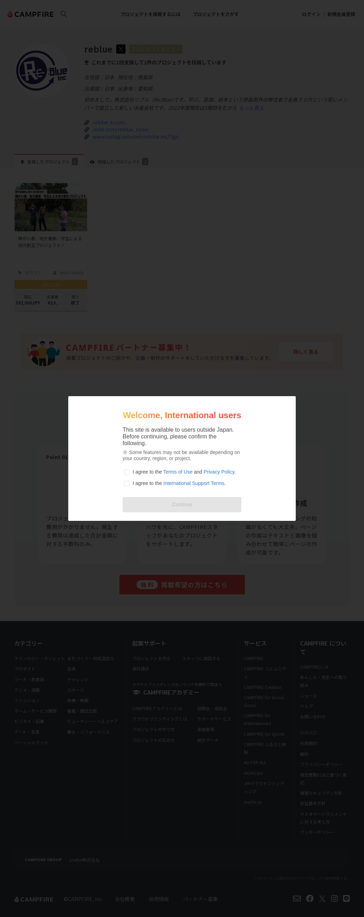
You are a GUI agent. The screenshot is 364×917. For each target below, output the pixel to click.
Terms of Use (177, 472)
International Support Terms (193, 483)
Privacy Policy (219, 472)
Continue (182, 504)
